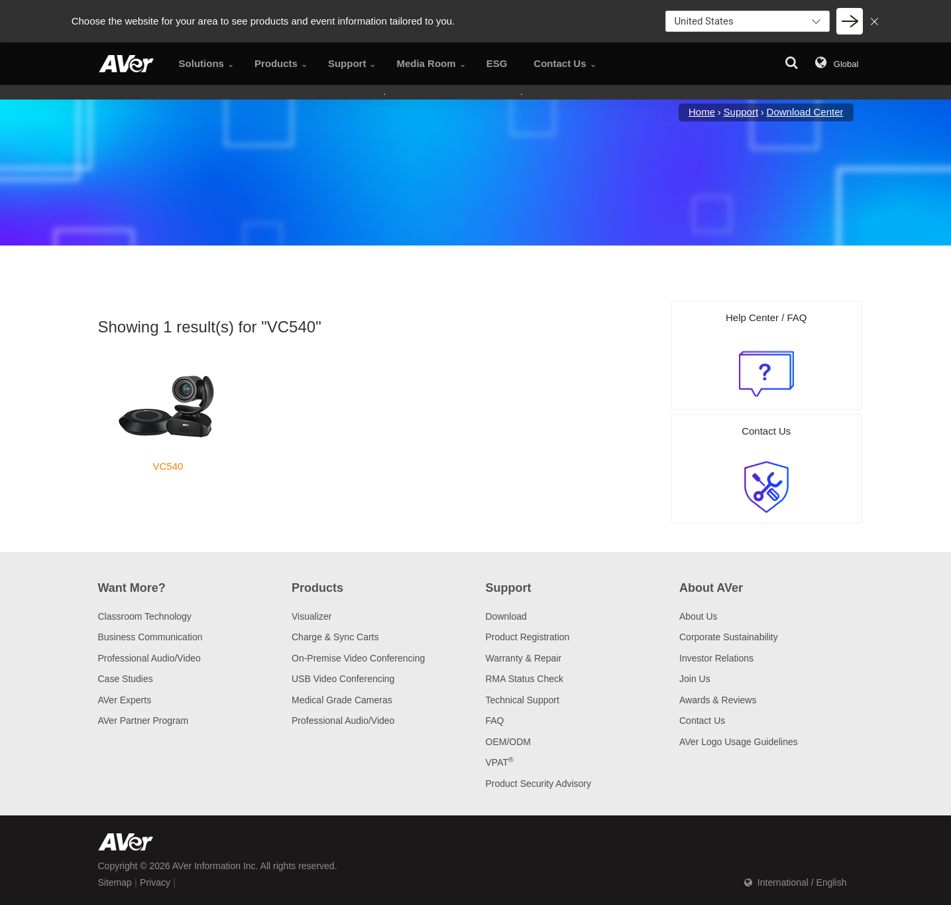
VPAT (500, 762)
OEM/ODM (508, 741)
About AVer (711, 587)
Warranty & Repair (524, 658)
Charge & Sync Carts (335, 637)
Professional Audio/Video (149, 658)
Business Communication (150, 637)
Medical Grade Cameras (342, 700)
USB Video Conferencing (343, 678)
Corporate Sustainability (728, 637)
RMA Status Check (525, 678)
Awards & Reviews (717, 700)
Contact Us (702, 720)
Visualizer (311, 616)
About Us (698, 616)
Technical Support (522, 700)
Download (506, 616)
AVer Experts (125, 700)
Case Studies (125, 678)
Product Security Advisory (539, 783)
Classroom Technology (145, 616)
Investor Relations (716, 658)
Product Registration (528, 637)
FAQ (495, 720)
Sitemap (115, 882)
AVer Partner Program (143, 720)
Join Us (694, 678)
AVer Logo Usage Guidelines (738, 741)
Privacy (155, 882)
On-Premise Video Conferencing (358, 658)
